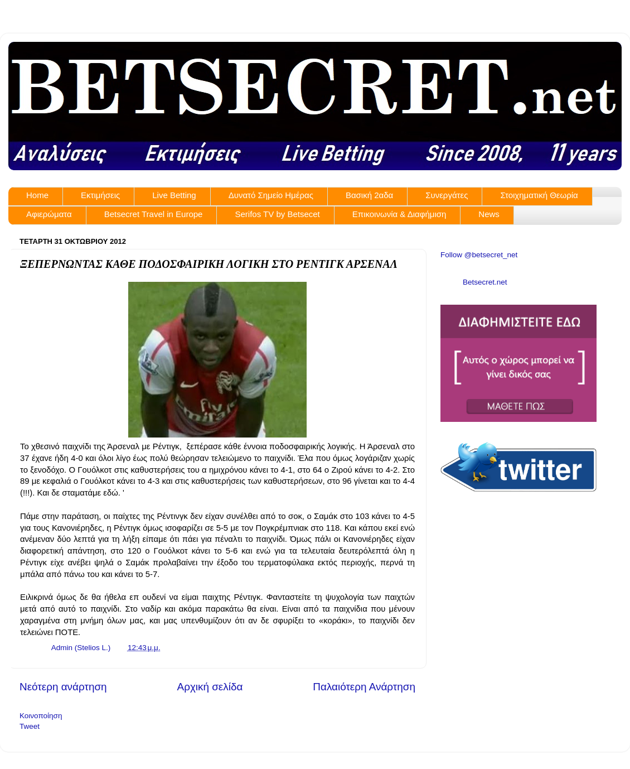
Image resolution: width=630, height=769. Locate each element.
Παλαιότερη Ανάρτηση (364, 687)
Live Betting (174, 195)
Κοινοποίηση (41, 716)
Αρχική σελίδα (210, 687)
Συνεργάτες (446, 195)
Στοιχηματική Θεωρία (539, 195)
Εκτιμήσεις (100, 195)
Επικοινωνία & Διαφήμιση (399, 214)
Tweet (30, 726)
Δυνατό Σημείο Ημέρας (271, 195)
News (489, 214)
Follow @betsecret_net (478, 255)
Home (37, 195)
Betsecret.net (485, 282)
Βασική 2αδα (369, 195)
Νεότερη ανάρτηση (63, 687)
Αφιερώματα (49, 214)
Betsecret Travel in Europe (153, 214)
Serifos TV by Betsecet (277, 214)
